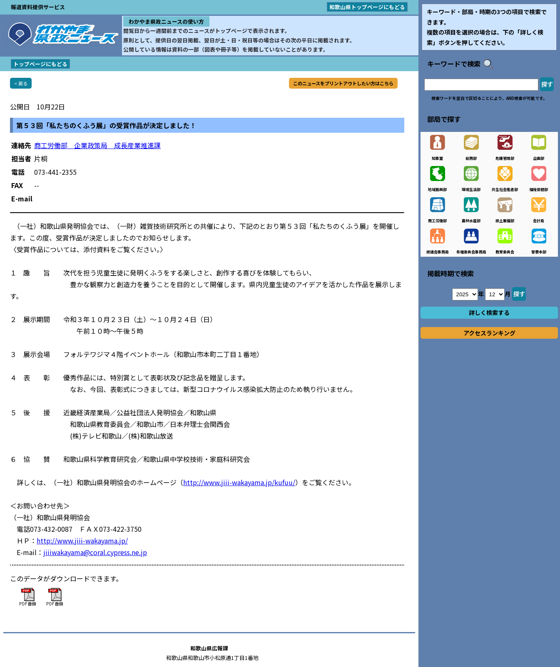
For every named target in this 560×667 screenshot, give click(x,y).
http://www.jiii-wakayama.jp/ (82, 541)
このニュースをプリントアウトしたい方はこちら (343, 83)
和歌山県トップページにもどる (367, 7)
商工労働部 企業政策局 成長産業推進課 (97, 145)
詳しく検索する (489, 312)
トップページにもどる (40, 64)
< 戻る (20, 83)
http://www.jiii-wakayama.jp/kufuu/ (239, 482)
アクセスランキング (489, 333)
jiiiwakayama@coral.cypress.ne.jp (95, 552)
